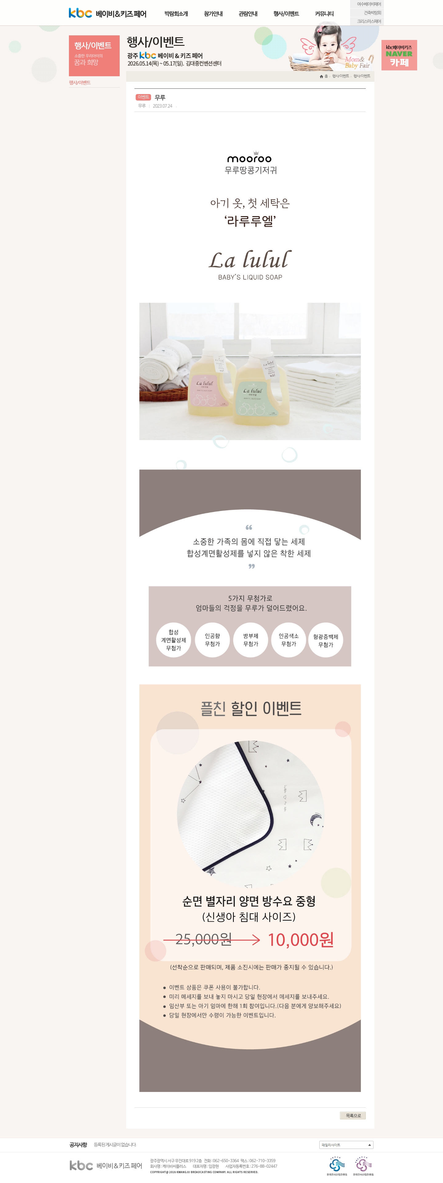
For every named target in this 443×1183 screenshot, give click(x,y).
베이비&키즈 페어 (107, 13)
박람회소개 (176, 14)
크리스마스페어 (369, 21)
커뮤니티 (324, 14)
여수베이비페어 (369, 4)
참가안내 (213, 14)
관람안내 (248, 14)
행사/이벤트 (286, 14)
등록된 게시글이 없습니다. (115, 1145)
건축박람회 (372, 12)
